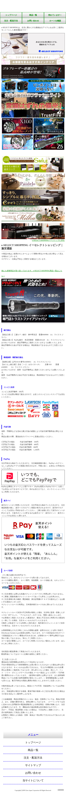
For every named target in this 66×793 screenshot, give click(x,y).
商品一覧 (33, 15)
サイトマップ (33, 765)
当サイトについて (33, 780)
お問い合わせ (33, 21)
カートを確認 (55, 21)
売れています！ (55, 15)
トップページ (11, 15)
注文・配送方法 (11, 21)
